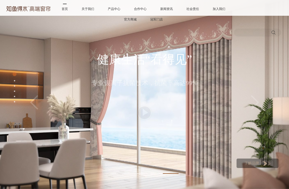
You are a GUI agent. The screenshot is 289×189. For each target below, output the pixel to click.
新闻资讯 (166, 9)
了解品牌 (257, 163)
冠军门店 (156, 19)
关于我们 (88, 9)
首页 (65, 9)
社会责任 (192, 9)
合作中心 (140, 9)
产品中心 (114, 9)
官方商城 (130, 19)
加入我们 (219, 9)
